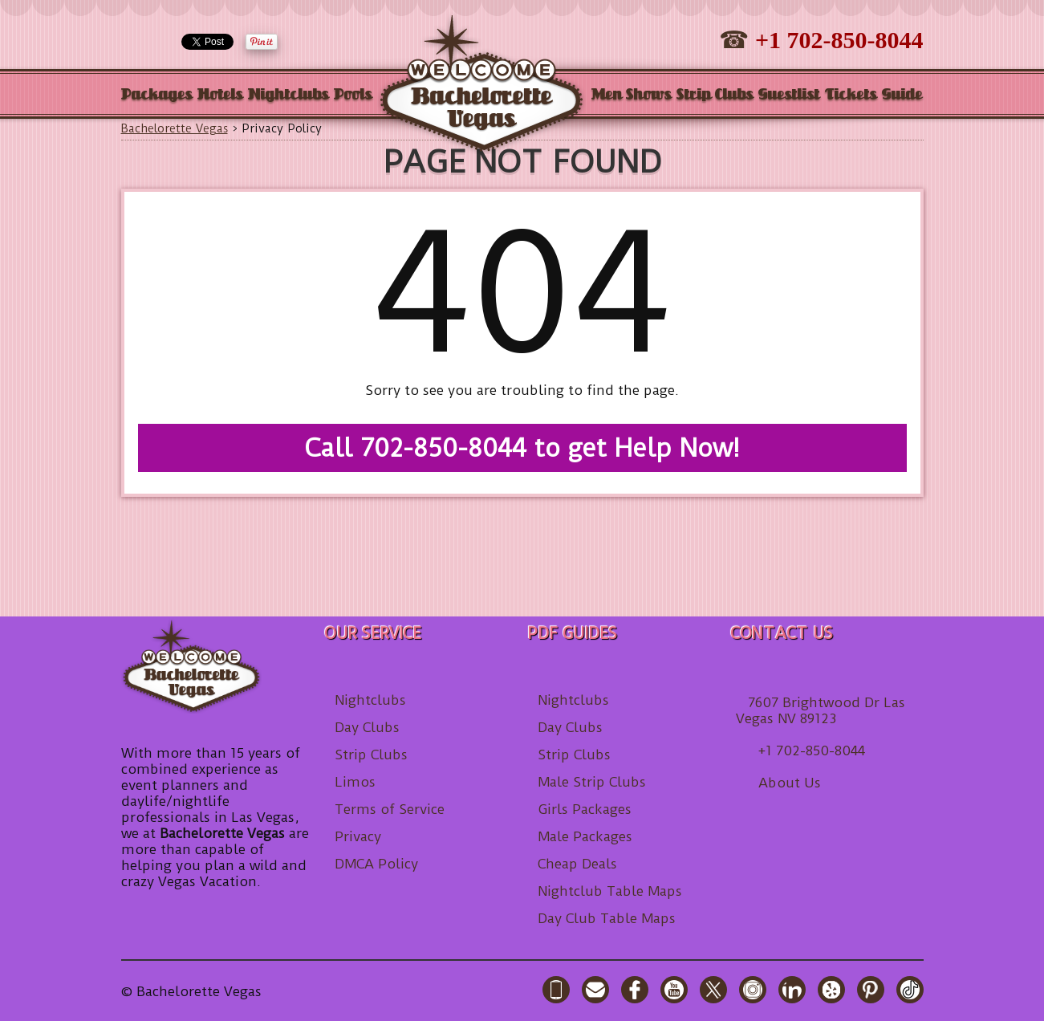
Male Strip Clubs (592, 782)
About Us (789, 783)
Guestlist (789, 95)
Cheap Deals (577, 864)
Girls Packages (585, 809)
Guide (902, 95)
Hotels (220, 95)
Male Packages (585, 836)
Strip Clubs (715, 95)
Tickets (851, 95)
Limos (355, 782)
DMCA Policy (376, 864)
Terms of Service (390, 809)
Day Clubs (367, 727)
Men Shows (631, 95)
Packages (157, 95)
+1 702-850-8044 (839, 39)
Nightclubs (288, 95)
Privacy (358, 836)
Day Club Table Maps (607, 918)
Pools (353, 95)
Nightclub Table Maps (610, 891)
